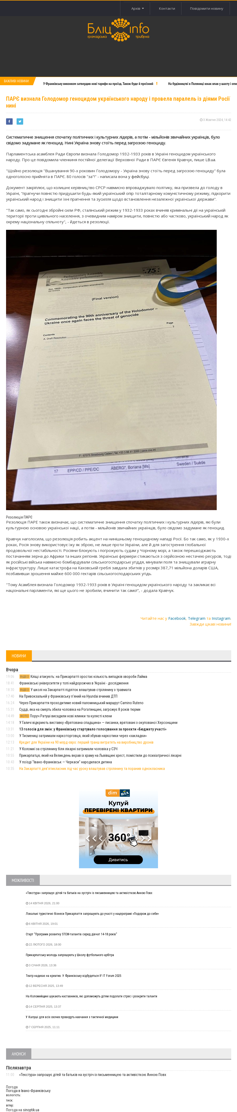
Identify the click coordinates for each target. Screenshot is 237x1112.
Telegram (196, 618)
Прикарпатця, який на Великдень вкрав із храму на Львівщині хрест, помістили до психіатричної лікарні (100, 755)
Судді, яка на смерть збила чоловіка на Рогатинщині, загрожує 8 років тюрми (79, 709)
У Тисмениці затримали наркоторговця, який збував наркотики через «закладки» (83, 736)
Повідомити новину (206, 8)
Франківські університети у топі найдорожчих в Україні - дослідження (74, 683)
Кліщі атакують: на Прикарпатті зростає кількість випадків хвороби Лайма (83, 676)
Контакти (166, 8)
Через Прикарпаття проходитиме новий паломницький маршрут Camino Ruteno (81, 703)
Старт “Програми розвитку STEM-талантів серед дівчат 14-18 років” (71, 934)
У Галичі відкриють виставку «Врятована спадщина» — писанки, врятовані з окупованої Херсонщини (98, 722)
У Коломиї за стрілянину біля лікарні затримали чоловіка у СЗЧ (68, 749)
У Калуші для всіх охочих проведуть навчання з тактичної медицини (72, 1017)
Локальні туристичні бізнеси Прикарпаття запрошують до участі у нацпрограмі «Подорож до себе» (92, 914)
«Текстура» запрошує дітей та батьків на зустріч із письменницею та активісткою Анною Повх (89, 893)
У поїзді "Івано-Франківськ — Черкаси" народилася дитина (65, 762)
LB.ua (210, 159)
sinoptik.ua (31, 1110)
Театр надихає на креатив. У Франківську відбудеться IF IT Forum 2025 (73, 976)
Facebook (177, 618)
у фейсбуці (138, 176)
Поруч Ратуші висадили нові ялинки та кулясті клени (65, 716)
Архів (136, 8)
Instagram (221, 618)
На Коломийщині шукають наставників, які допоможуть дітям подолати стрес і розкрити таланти (91, 996)
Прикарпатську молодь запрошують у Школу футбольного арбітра (70, 955)
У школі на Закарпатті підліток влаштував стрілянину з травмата (75, 690)
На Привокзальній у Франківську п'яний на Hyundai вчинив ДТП (68, 696)
